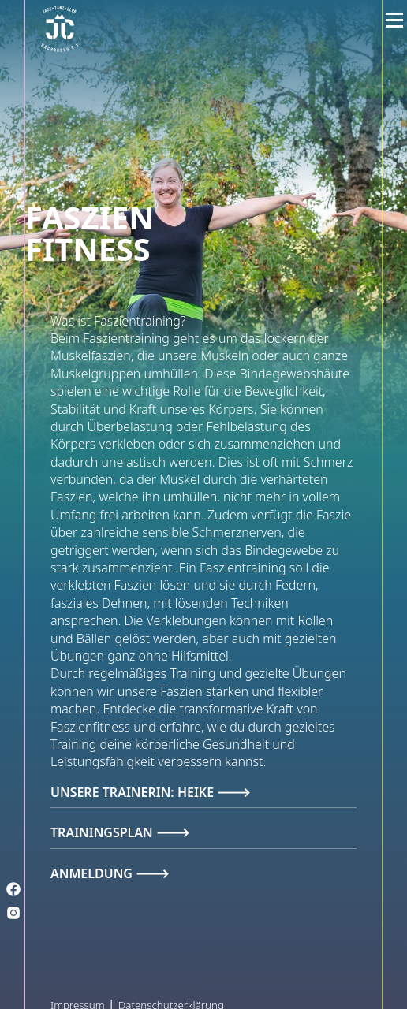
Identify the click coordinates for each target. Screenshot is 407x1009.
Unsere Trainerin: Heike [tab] (133, 792)
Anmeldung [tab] (93, 873)
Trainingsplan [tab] (103, 832)
